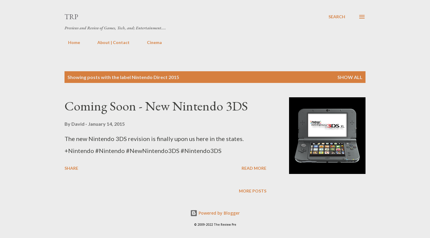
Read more (254, 168)
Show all (350, 77)
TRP (71, 16)
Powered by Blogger (215, 213)
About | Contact (110, 42)
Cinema (150, 42)
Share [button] (71, 168)
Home (70, 42)
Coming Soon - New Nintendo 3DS (156, 105)
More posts (252, 190)
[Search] (336, 16)
